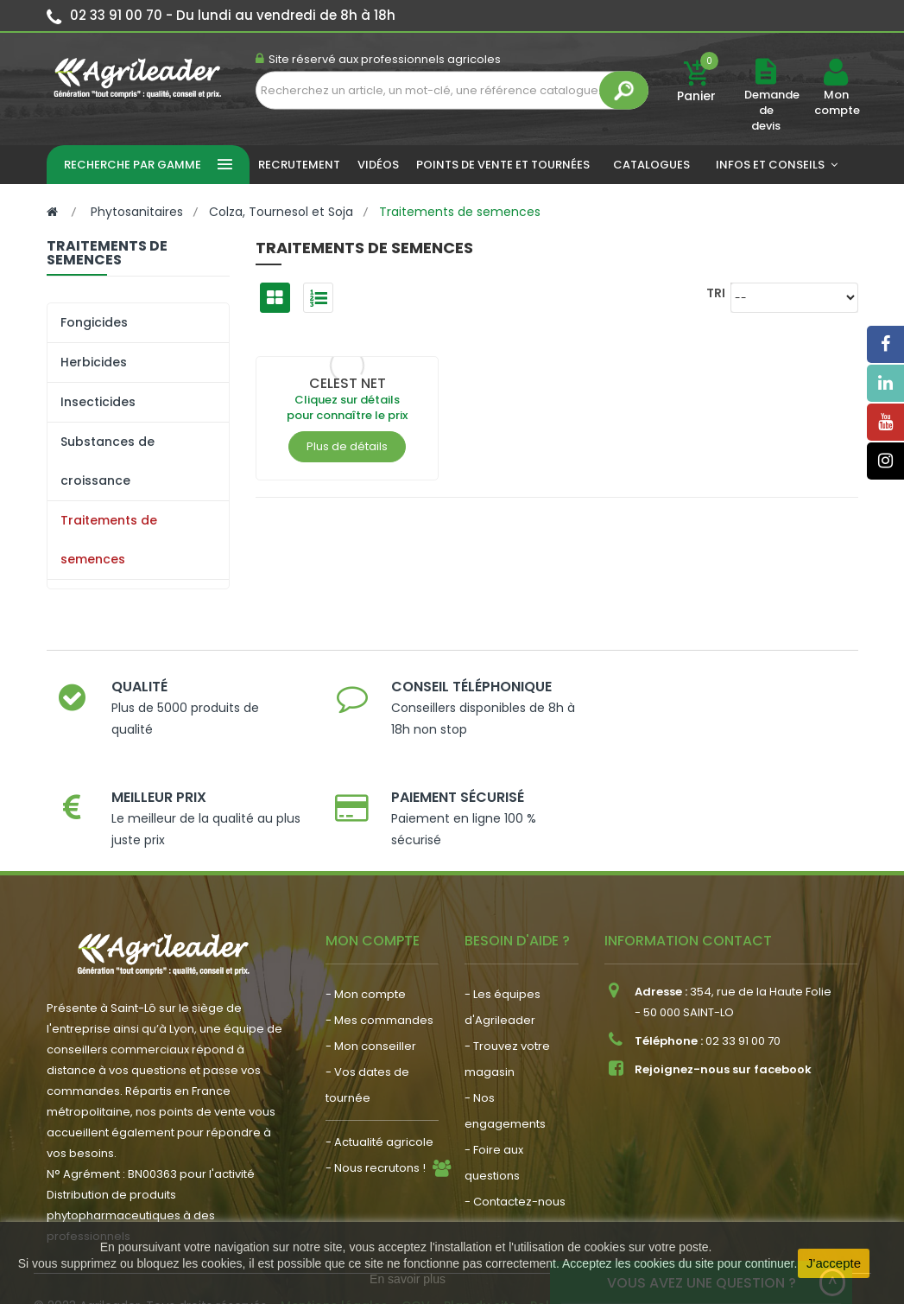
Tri (715, 292)
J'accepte (833, 1263)
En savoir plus (408, 1279)
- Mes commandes (379, 955)
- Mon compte (366, 929)
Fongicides (94, 322)
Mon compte (836, 102)
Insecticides (98, 401)
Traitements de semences (108, 540)
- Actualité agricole (379, 1077)
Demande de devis (772, 110)
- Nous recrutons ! (376, 1103)
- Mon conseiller (371, 981)
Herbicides (93, 362)
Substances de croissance (107, 461)
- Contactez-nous (515, 1137)
